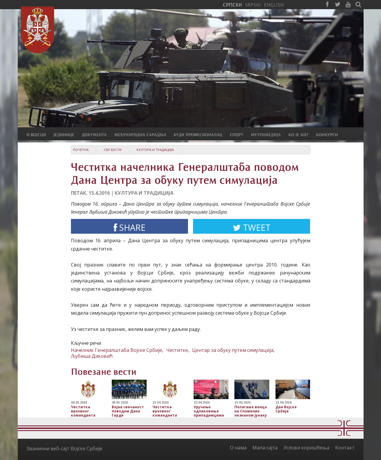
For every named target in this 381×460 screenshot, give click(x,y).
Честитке (177, 350)
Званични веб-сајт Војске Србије (64, 448)
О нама (238, 447)
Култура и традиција (155, 149)
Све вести (112, 149)
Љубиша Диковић (92, 356)
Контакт (345, 447)
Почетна (81, 149)
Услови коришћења (306, 447)
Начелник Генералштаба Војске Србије (116, 350)
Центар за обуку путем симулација (232, 350)
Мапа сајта (265, 447)
